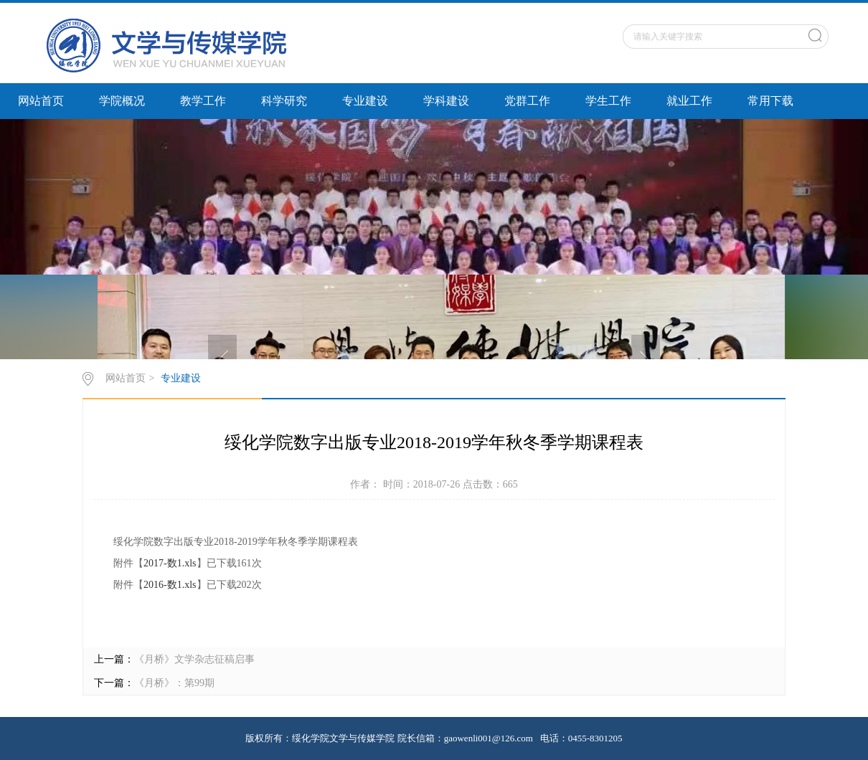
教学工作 (203, 101)
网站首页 (41, 101)
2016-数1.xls (170, 584)
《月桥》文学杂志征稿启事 (194, 659)
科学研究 (284, 101)
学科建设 (446, 101)
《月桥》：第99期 (174, 683)
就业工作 (689, 101)
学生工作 (608, 101)
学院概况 (122, 101)
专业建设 (365, 101)
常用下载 (770, 101)
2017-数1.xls (170, 563)
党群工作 (527, 101)
